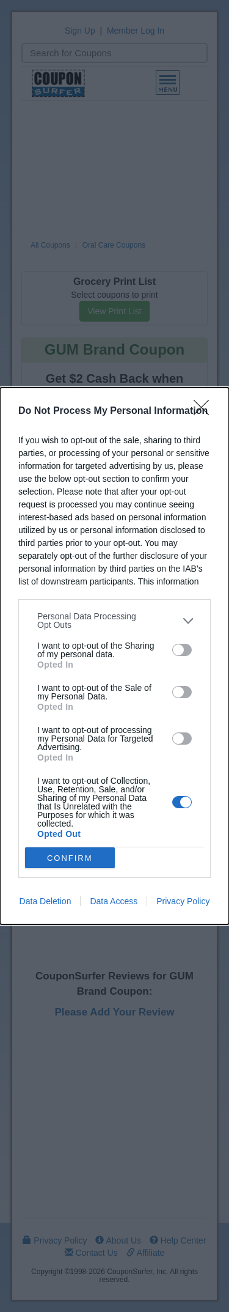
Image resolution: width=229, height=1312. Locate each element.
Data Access (113, 901)
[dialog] (114, 656)
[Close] (205, 411)
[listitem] (114, 620)
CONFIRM (70, 858)
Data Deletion (45, 901)
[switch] (182, 650)
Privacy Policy (182, 901)
